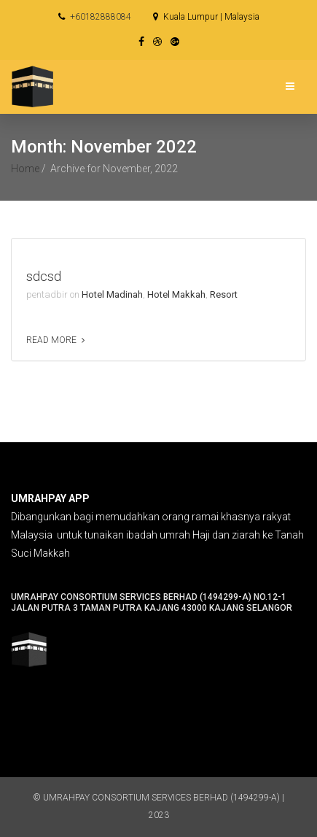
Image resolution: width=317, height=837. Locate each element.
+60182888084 (94, 17)
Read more (51, 340)
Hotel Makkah (176, 294)
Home (25, 168)
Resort (224, 294)
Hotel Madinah (112, 294)
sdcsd (43, 276)
